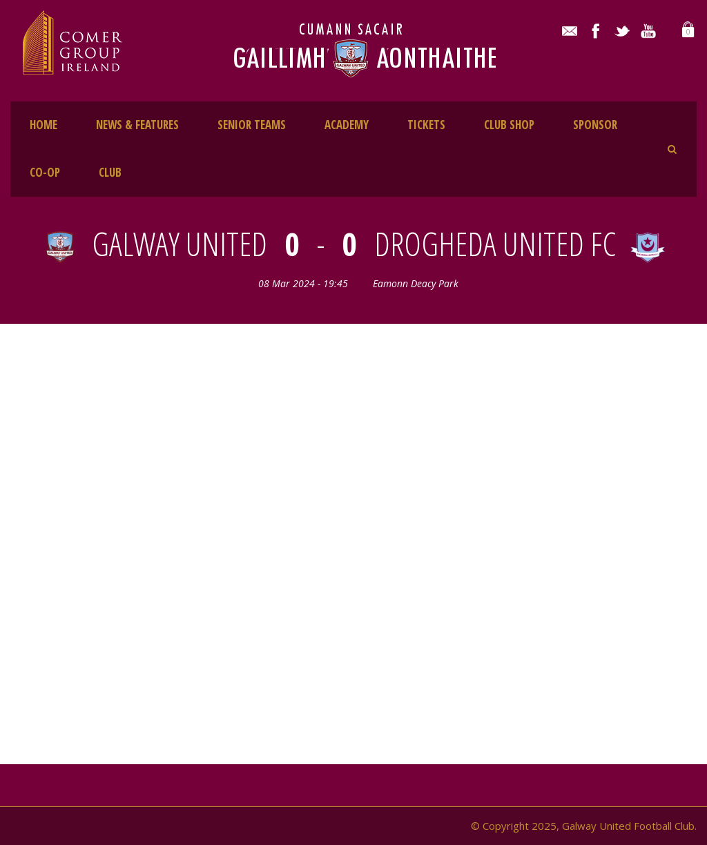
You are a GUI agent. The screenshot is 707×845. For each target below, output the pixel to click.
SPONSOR (595, 125)
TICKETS (426, 125)
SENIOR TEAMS (251, 125)
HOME (43, 125)
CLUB (110, 172)
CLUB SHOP (509, 125)
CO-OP (45, 172)
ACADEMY (347, 125)
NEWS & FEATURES (137, 125)
